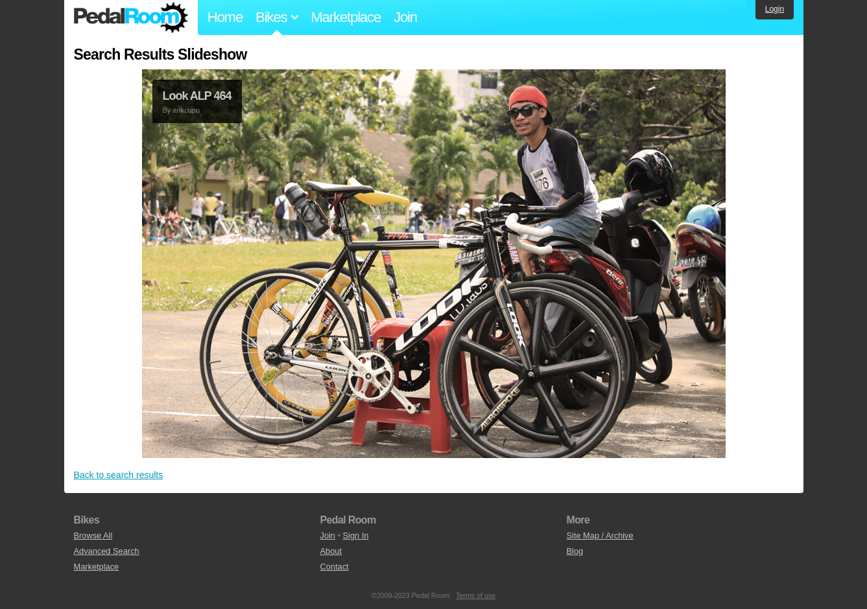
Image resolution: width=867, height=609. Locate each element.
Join (405, 17)
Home (225, 17)
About (331, 551)
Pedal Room (131, 17)
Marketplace (346, 17)
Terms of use (475, 595)
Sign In (356, 535)
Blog (575, 551)
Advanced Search (106, 551)
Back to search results (118, 475)
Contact (334, 566)
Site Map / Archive (600, 535)
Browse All (93, 535)
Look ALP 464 (197, 95)
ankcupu (186, 110)
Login (774, 9)
